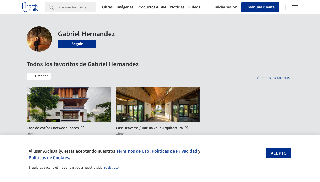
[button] (39, 76)
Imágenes (125, 7)
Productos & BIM (151, 7)
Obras (107, 7)
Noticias (177, 7)
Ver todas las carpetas (273, 78)
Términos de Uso (132, 151)
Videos (194, 7)
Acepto (279, 153)
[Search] (77, 7)
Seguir (77, 44)
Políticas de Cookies (49, 157)
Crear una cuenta (260, 7)
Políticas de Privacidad (174, 151)
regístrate (111, 167)
